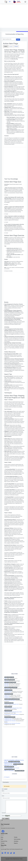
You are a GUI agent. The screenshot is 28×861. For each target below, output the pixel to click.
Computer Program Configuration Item (11, 704)
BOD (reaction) (7, 688)
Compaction (6, 696)
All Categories (6, 777)
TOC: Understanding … (9, 770)
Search (18, 39)
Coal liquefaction (7, 692)
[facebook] (3, 831)
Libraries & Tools (4, 841)
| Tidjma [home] (20, 858)
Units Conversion (17, 839)
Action (5, 678)
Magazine (16, 843)
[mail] (2, 852)
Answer (6, 195)
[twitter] (11, 852)
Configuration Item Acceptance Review (11, 714)
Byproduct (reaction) (8, 691)
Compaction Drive (7, 697)
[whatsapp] (14, 852)
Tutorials (15, 837)
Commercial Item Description (9, 700)
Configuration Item (7, 718)
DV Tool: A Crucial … (12, 767)
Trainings (2, 843)
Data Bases (16, 841)
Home (2, 837)
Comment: (4, 812)
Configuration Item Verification (10, 720)
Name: (3, 790)
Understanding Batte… (10, 765)
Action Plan (6, 683)
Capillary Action (7, 695)
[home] (17, 2)
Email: (3, 795)
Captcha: (3, 815)
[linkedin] (5, 852)
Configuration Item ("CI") (8, 719)
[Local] (6, 2)
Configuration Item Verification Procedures (12, 723)
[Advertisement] (14, 14)
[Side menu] (9, 1)
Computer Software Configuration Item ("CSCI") (13, 708)
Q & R (2, 839)
